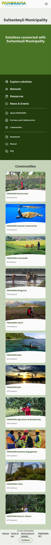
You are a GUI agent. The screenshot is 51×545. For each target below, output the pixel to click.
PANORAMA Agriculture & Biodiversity (24, 419)
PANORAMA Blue (14, 355)
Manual (13, 144)
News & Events (19, 103)
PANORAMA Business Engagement (22, 452)
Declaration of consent (27, 534)
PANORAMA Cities (15, 484)
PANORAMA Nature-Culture (19, 516)
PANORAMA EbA (14, 387)
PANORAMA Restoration (17, 193)
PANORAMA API (43, 534)
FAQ (12, 151)
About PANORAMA (18, 113)
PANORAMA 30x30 (15, 323)
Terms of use (15, 534)
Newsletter (15, 137)
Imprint (5, 533)
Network (15, 89)
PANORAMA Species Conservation (22, 226)
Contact (25, 540)
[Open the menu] (46, 4)
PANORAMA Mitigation (17, 290)
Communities (16, 127)
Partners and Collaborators (22, 120)
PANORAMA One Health (17, 258)
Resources (16, 96)
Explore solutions (21, 81)
